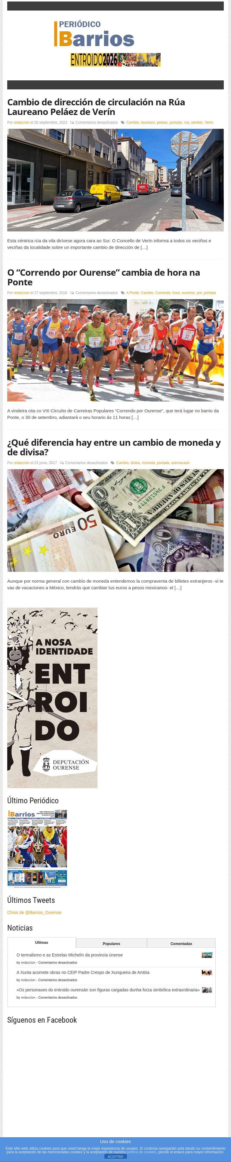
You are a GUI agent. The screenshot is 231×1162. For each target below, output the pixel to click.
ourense (188, 293)
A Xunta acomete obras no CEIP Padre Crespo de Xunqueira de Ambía (83, 972)
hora (176, 293)
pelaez (162, 122)
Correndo (163, 293)
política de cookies (141, 1152)
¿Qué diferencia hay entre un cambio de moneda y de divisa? (113, 447)
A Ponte (132, 293)
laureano (148, 122)
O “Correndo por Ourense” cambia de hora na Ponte (103, 277)
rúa (186, 122)
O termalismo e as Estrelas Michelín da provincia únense (70, 955)
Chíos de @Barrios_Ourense (34, 912)
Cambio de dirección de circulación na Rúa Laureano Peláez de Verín (96, 107)
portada (176, 122)
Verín (209, 122)
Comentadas (181, 944)
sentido (197, 122)
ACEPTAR (115, 1156)
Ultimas (41, 942)
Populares (111, 944)
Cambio (133, 122)
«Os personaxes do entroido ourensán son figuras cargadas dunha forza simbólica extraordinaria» (108, 989)
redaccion (21, 122)
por (199, 293)
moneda (148, 463)
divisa (135, 463)
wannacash (180, 463)
